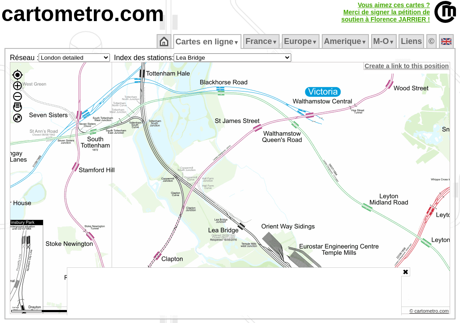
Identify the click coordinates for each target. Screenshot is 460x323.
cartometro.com (82, 14)
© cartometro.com (430, 312)
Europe (301, 41)
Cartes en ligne (208, 41)
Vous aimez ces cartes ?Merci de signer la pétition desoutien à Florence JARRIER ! (385, 12)
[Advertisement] (234, 291)
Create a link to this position (407, 66)
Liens (412, 41)
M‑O (384, 41)
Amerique (345, 41)
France (262, 41)
